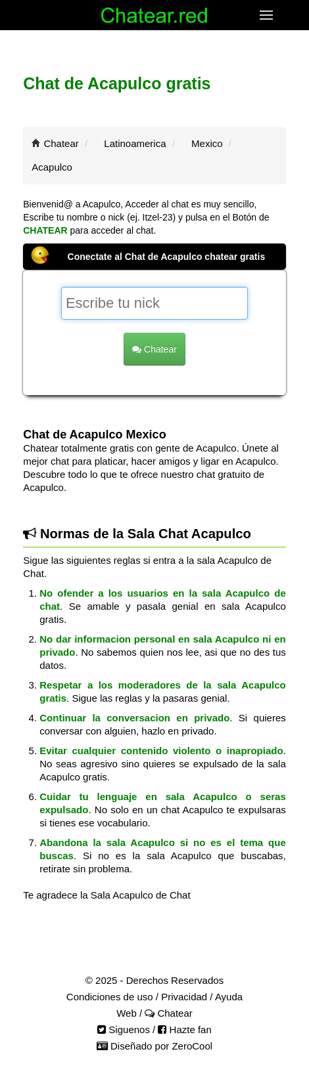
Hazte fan (184, 1029)
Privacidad (184, 996)
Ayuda (229, 996)
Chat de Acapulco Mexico (94, 434)
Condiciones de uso (109, 996)
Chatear (60, 143)
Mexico (207, 143)
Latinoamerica (135, 143)
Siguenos (123, 1029)
